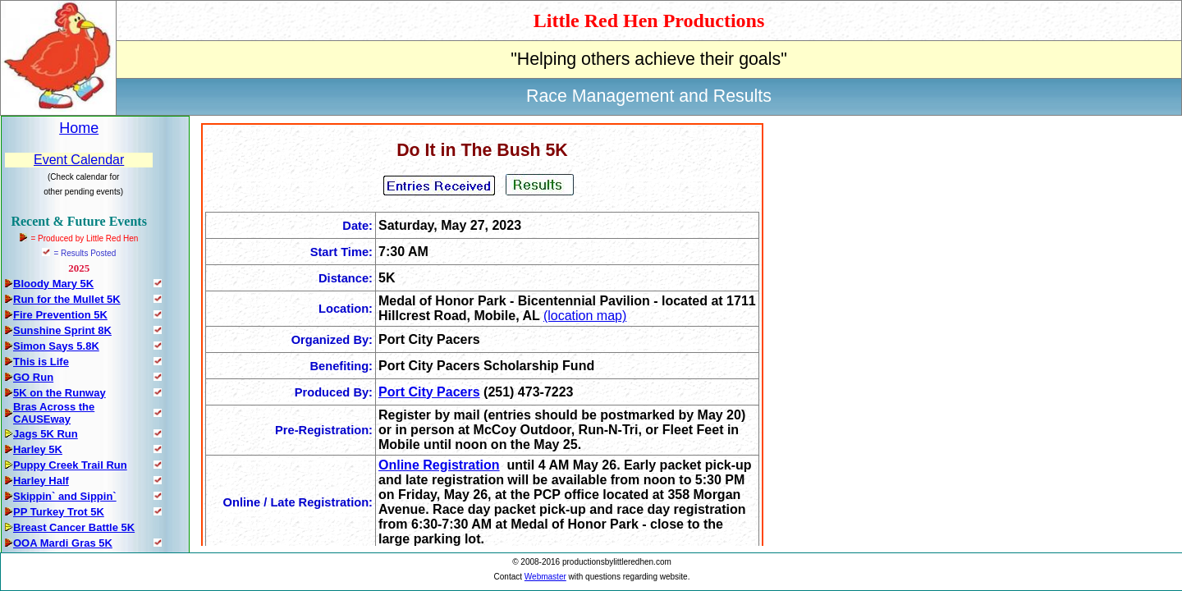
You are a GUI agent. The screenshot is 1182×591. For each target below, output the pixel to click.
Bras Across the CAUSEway (53, 413)
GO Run (33, 377)
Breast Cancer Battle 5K (74, 527)
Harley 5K (37, 449)
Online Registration (439, 465)
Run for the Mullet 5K (67, 299)
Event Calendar (79, 160)
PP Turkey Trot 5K (58, 512)
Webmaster (545, 576)
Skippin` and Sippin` (65, 496)
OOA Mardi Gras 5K (62, 543)
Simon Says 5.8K (56, 346)
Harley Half (41, 480)
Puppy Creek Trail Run (70, 465)
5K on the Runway (59, 393)
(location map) (584, 316)
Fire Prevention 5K (60, 315)
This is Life (41, 361)
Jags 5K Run (45, 434)
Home (78, 128)
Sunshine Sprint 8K (62, 330)
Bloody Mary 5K (53, 283)
